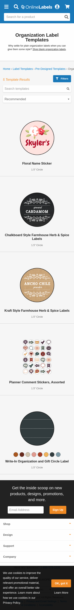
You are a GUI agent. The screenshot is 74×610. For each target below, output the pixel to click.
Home (6, 68)
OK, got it (61, 583)
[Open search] (66, 17)
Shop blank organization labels (49, 49)
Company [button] (9, 556)
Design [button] (8, 534)
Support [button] (8, 545)
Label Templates (23, 68)
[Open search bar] (16, 7)
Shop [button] (6, 524)
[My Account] (57, 7)
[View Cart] (67, 7)
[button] (6, 7)
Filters (62, 78)
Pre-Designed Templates (50, 68)
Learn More (61, 592)
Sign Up (57, 509)
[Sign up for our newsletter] (26, 510)
